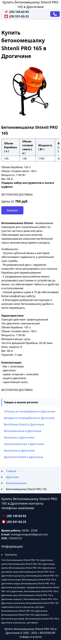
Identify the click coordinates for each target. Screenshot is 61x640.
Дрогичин (12, 477)
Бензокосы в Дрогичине (19, 437)
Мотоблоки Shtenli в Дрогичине (24, 424)
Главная (11, 471)
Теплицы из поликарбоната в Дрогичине (29, 411)
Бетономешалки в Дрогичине (22, 431)
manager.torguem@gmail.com (29, 534)
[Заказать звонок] (55, 14)
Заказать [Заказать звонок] (12, 210)
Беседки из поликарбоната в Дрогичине (29, 418)
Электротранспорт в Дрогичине (24, 444)
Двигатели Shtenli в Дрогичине (23, 457)
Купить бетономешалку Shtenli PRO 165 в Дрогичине (30, 4)
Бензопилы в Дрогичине (19, 450)
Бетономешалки (16, 483)
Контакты (11, 554)
